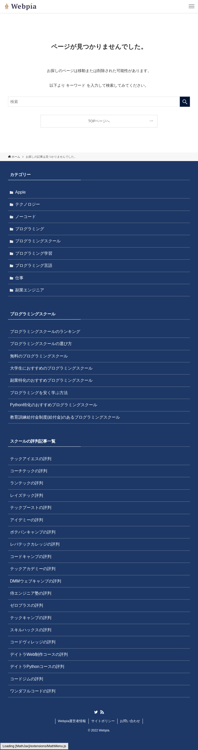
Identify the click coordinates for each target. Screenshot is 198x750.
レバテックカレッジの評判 (35, 544)
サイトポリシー (103, 721)
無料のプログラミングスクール (39, 356)
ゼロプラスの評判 (26, 605)
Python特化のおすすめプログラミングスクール (53, 405)
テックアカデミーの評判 (32, 569)
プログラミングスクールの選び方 (41, 343)
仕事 (19, 278)
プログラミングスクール (38, 241)
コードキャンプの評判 (30, 556)
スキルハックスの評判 (30, 630)
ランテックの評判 (26, 483)
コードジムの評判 (26, 679)
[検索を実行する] (185, 102)
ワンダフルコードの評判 (32, 691)
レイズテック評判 (26, 495)
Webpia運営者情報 (72, 721)
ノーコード (25, 216)
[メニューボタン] (191, 6)
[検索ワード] (99, 102)
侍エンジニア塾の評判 (30, 593)
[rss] (102, 712)
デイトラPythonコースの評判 (37, 666)
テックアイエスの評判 (30, 459)
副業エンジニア (29, 290)
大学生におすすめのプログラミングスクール (51, 368)
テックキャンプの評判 (30, 618)
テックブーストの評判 (30, 507)
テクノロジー (27, 204)
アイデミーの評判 (26, 520)
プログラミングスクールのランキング (45, 331)
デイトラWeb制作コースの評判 (39, 654)
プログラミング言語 (33, 265)
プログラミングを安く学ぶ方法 (39, 392)
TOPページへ (99, 121)
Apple (20, 192)
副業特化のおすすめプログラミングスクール (51, 380)
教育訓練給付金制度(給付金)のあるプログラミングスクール (65, 417)
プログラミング (29, 229)
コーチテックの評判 (28, 471)
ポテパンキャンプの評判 (32, 532)
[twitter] (96, 712)
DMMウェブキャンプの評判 (35, 581)
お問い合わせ (130, 721)
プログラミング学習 (33, 253)
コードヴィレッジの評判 (32, 642)
